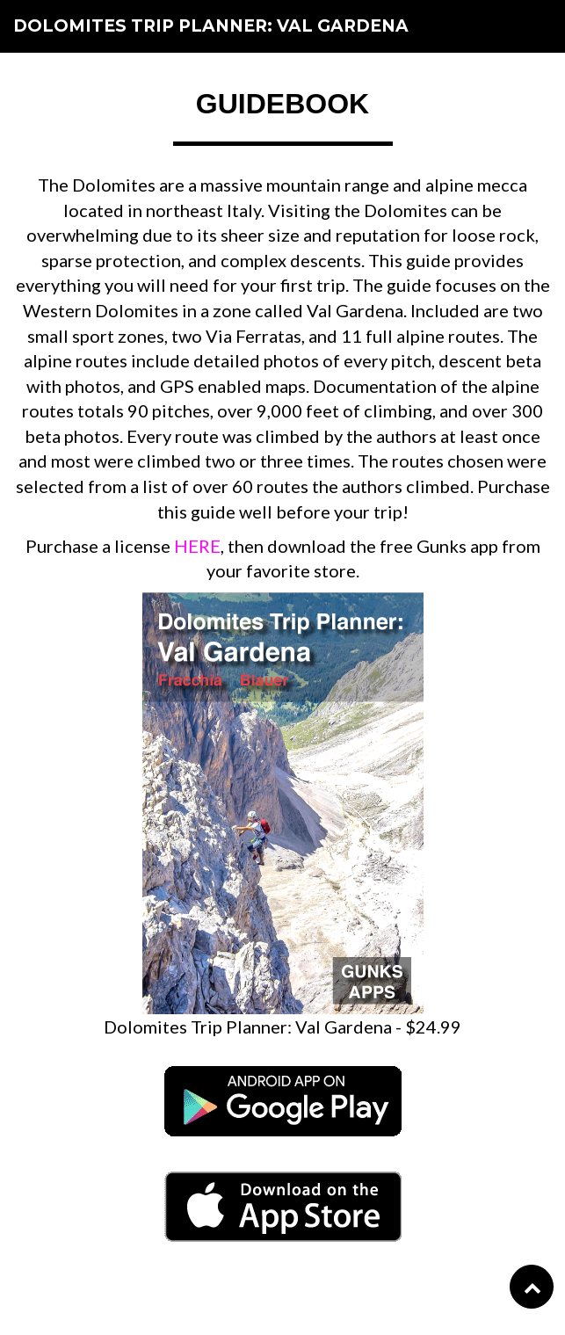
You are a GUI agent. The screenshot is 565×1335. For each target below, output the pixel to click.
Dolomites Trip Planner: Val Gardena (211, 26)
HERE (197, 545)
